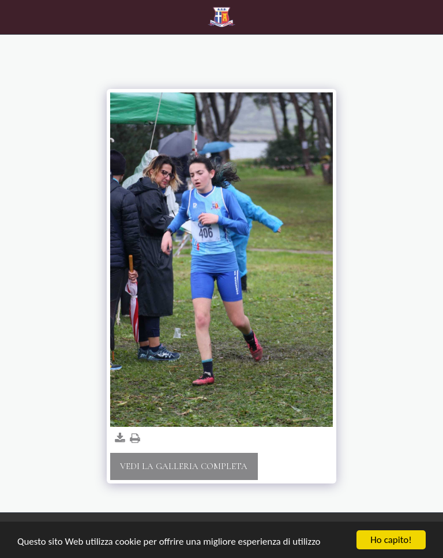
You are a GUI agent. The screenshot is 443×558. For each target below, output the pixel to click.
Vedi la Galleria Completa (183, 466)
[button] (12, 17)
